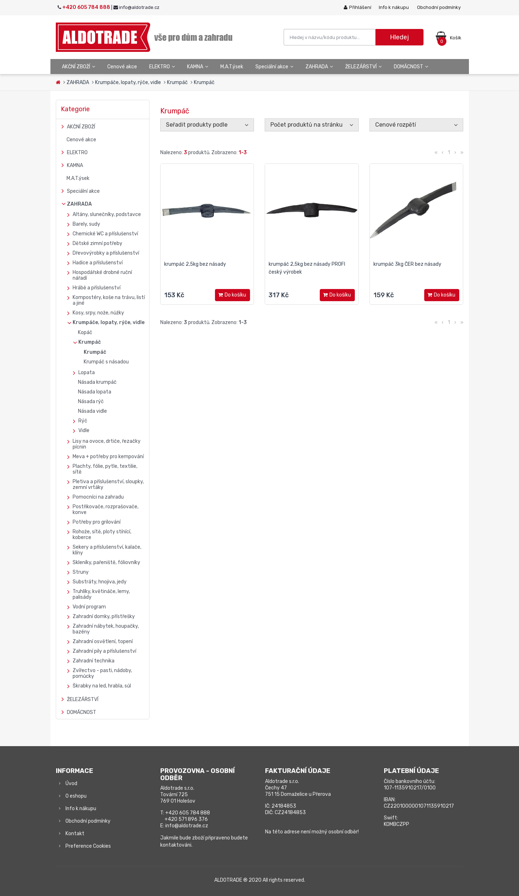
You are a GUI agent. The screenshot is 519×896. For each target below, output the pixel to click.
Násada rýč (91, 401)
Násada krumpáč (97, 382)
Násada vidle (92, 411)
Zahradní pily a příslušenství (104, 651)
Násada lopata (94, 392)
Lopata (86, 372)
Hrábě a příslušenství (97, 288)
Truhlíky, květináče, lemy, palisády (101, 594)
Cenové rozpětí (395, 124)
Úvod (71, 783)
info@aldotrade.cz (186, 826)
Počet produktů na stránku (306, 124)
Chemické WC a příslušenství (105, 234)
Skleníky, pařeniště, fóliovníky (106, 562)
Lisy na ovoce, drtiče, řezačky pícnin (107, 444)
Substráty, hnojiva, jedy (100, 582)
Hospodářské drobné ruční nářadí (102, 275)
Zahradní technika (93, 661)
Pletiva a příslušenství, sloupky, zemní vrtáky (108, 484)
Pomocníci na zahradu (98, 497)
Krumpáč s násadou (106, 362)
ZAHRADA (319, 67)
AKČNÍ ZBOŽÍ (78, 67)
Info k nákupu (394, 7)
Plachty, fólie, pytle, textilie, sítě (105, 469)
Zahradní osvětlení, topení (103, 641)
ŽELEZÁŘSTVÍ (363, 67)
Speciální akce (274, 67)
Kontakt (74, 834)
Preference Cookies (88, 846)
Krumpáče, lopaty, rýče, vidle (128, 82)
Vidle (83, 430)
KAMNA (197, 67)
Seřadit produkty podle (196, 124)
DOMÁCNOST (411, 67)
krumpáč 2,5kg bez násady (195, 264)
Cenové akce (122, 67)
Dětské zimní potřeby (97, 243)
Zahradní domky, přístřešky (104, 616)
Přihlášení (357, 7)
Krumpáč (177, 82)
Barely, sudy (86, 224)
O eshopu (76, 796)
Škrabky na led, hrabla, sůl (102, 686)
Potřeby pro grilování (97, 522)
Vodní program (89, 607)
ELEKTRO (162, 67)
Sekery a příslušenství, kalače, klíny (107, 550)
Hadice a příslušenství (98, 263)
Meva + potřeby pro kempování (108, 457)
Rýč (82, 421)
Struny (81, 572)
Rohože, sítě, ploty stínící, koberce (102, 534)
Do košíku (232, 295)
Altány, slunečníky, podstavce (107, 214)
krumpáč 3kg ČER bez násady (407, 264)
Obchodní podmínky (439, 7)
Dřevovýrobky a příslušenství (106, 253)
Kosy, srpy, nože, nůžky (98, 313)
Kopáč (85, 332)
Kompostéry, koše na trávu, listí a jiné (109, 300)
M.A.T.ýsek (231, 67)
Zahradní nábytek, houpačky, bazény (106, 629)
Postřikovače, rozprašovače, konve (105, 509)
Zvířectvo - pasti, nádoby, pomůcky (102, 673)
